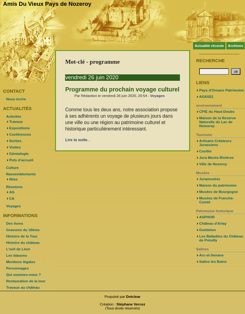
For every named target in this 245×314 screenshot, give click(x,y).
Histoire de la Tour (22, 236)
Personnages (17, 268)
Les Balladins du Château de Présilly (221, 238)
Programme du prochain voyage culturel (122, 89)
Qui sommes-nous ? (23, 275)
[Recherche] (214, 71)
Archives (235, 46)
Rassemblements (21, 174)
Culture (12, 168)
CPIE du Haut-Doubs (217, 111)
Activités (13, 116)
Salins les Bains (213, 261)
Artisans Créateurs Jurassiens (215, 143)
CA (11, 198)
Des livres (14, 223)
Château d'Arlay (213, 223)
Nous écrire (16, 99)
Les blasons (16, 255)
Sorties (15, 141)
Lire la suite (76, 139)
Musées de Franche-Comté (216, 200)
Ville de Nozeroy (213, 164)
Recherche (210, 60)
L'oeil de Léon (18, 249)
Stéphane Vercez (130, 304)
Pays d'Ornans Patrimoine (221, 90)
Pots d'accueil (21, 160)
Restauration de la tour (26, 281)
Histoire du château (23, 243)
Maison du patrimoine (217, 185)
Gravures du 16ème (23, 230)
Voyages (157, 96)
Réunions (14, 187)
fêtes (13, 179)
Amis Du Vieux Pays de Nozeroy (47, 4)
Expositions (19, 128)
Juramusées (209, 179)
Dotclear (133, 296)
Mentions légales (20, 262)
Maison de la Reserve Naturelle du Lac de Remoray (217, 122)
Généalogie (19, 154)
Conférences (20, 134)
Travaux (16, 122)
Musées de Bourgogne (218, 192)
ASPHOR (207, 217)
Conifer (205, 151)
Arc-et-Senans (211, 255)
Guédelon (207, 230)
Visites (15, 147)
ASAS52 (206, 97)
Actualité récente (209, 46)
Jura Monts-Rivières (216, 157)
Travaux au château (23, 287)
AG (12, 192)
